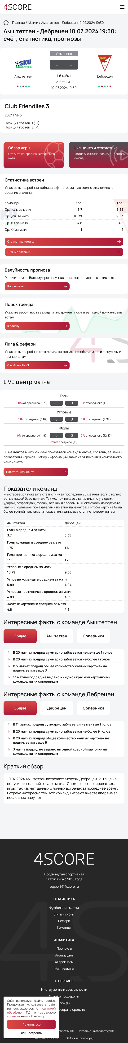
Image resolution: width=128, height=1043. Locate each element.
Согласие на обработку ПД (96, 1031)
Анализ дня (64, 955)
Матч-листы (64, 968)
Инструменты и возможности (64, 989)
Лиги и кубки (64, 914)
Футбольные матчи (64, 908)
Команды (64, 927)
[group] (34, 155)
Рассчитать (37, 286)
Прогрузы (64, 948)
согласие (13, 1016)
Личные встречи (64, 252)
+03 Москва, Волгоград (78, 1038)
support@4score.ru (64, 886)
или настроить (31, 1033)
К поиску (37, 326)
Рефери (64, 921)
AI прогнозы (64, 962)
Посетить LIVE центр (36, 472)
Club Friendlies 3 (27, 106)
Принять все (31, 1024)
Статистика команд (64, 241)
